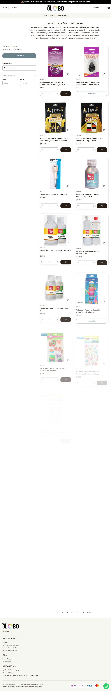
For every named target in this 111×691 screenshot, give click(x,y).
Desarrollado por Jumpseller (32, 687)
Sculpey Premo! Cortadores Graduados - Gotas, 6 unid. (88, 83)
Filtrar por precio (19, 76)
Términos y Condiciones (10, 645)
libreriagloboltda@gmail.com (13, 670)
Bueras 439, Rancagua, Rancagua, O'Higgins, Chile (20, 675)
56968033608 (8, 673)
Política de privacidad (9, 650)
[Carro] (107, 8)
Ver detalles (92, 93)
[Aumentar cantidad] (57, 93)
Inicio (45, 15)
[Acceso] (97, 7)
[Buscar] (13, 7)
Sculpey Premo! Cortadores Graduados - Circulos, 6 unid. (52, 83)
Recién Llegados (8, 659)
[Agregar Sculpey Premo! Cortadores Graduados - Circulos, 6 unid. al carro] (65, 93)
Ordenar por (7, 63)
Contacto (5, 642)
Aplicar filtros (19, 56)
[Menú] (4, 7)
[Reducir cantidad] (42, 93)
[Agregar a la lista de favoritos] (68, 74)
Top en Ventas (7, 661)
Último (89, 612)
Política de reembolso (9, 648)
